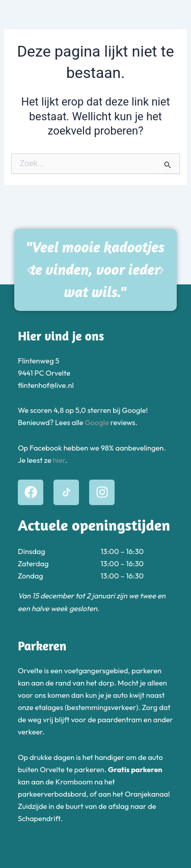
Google (97, 422)
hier (59, 460)
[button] (29, 270)
